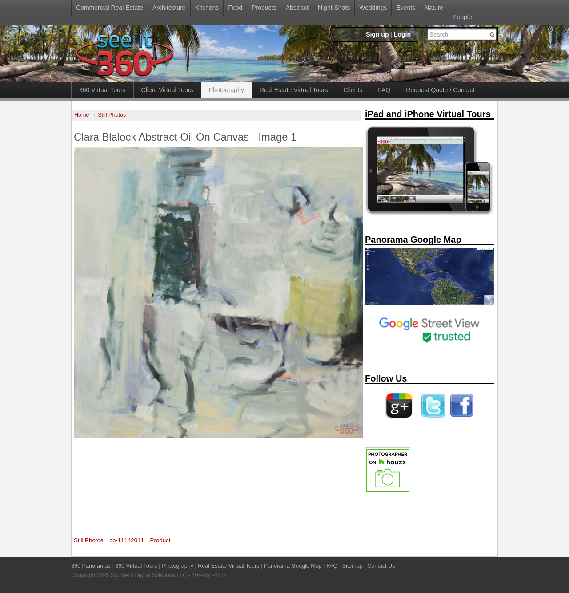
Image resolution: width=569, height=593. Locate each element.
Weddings (373, 7)
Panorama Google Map (293, 566)
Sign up (377, 34)
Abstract (297, 7)
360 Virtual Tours (102, 89)
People (462, 16)
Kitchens (207, 7)
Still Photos (112, 115)
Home (81, 115)
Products (264, 7)
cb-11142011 (126, 540)
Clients (353, 89)
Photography (226, 89)
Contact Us (381, 566)
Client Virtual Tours (167, 89)
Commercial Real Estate (109, 7)
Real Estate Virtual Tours (294, 89)
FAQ (384, 89)
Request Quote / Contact (440, 89)
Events (405, 7)
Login (402, 34)
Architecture (169, 7)
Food (235, 7)
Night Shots (334, 7)
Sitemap (352, 566)
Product (160, 540)
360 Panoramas (91, 566)
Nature (434, 7)
